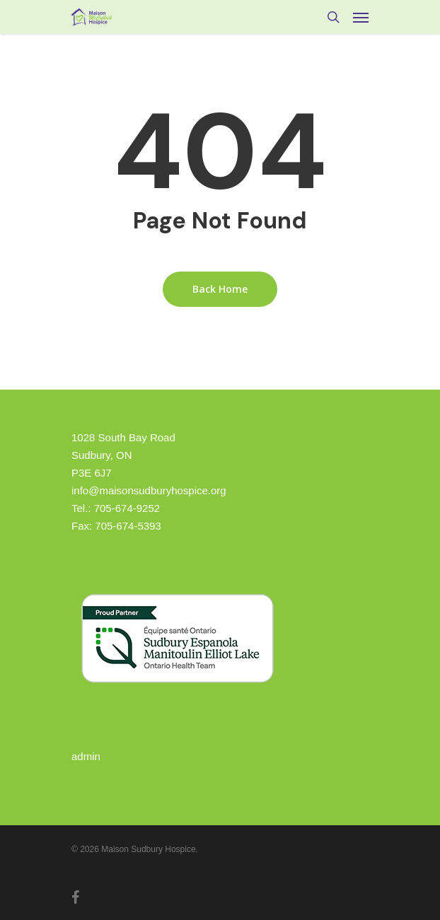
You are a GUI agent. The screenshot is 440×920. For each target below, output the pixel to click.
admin (85, 756)
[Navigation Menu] (361, 17)
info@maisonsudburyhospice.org (148, 490)
